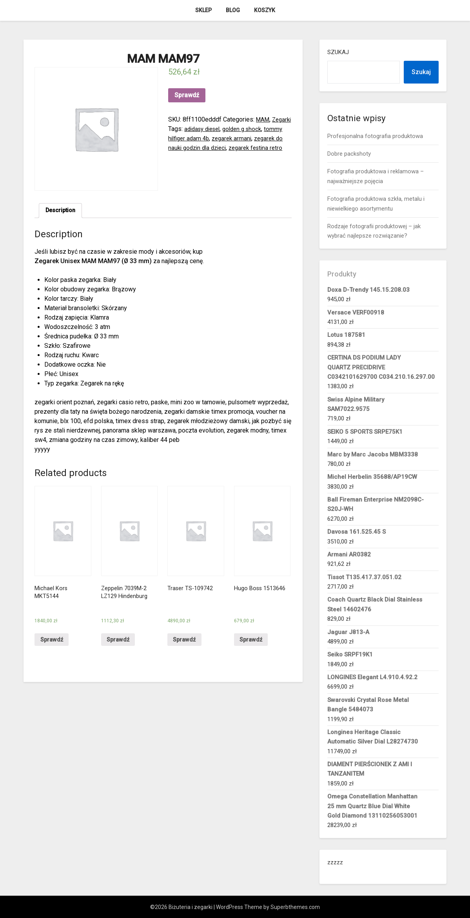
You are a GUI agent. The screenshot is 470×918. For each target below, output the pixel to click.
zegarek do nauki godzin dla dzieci (236, 147)
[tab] (62, 211)
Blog (233, 10)
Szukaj (338, 52)
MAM (263, 119)
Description (62, 211)
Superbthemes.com (295, 907)
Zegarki (178, 129)
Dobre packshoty (349, 153)
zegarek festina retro (197, 157)
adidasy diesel (227, 129)
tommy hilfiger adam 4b (219, 138)
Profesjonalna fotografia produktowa (375, 136)
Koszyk (264, 10)
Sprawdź (186, 95)
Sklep (203, 10)
